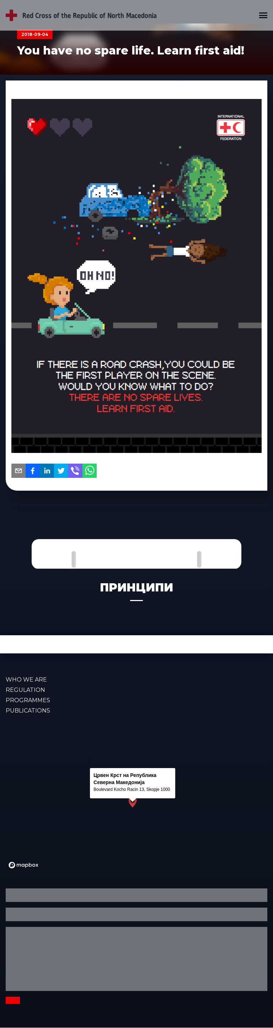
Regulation (25, 690)
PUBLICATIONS (28, 710)
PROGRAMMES (28, 700)
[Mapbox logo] (23, 865)
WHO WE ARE (26, 679)
